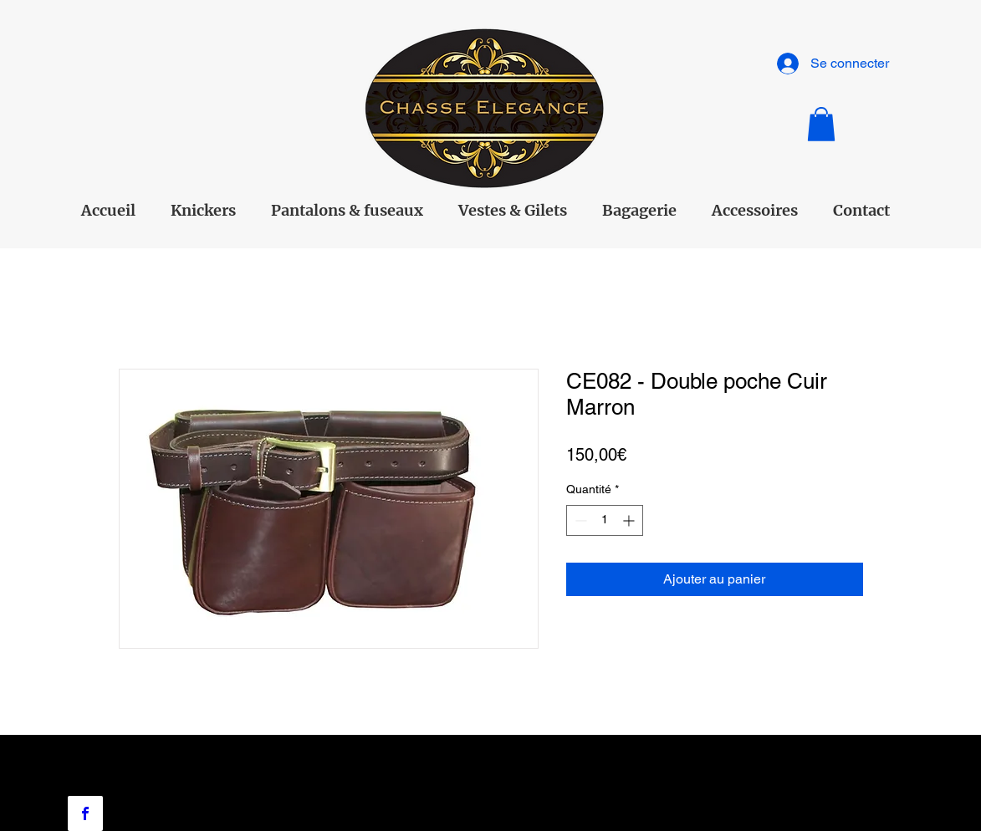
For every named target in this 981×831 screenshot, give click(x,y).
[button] (821, 124)
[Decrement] (579, 520)
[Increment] (630, 520)
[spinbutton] (605, 520)
